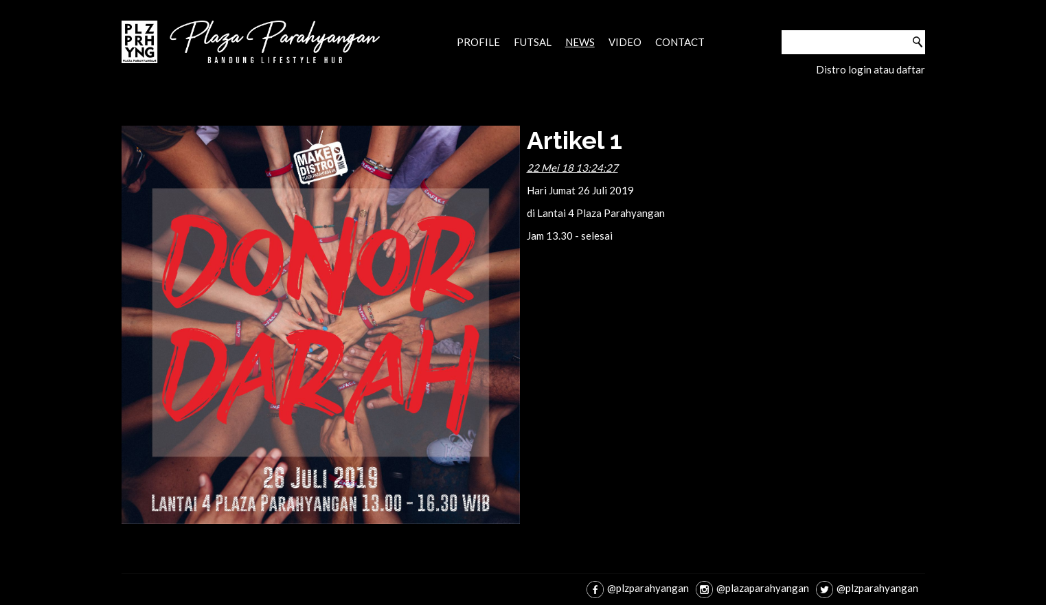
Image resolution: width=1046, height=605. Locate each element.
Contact (680, 42)
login (860, 69)
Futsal (533, 42)
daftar (910, 69)
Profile (478, 42)
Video (625, 42)
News (580, 42)
